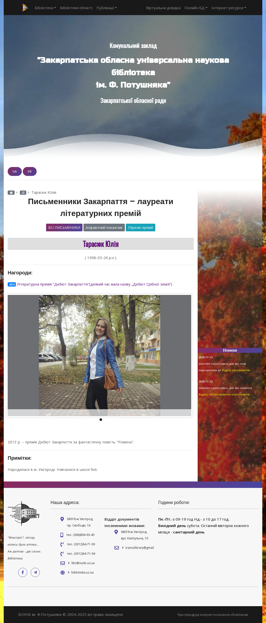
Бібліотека (45, 7)
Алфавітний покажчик (104, 227)
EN (30, 171)
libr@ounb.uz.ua (83, 563)
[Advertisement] (230, 269)
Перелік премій (140, 227)
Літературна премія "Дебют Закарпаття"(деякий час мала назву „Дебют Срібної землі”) (94, 284)
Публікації (106, 7)
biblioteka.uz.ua (82, 572)
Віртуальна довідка (163, 7)
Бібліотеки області (76, 7)
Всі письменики (64, 227)
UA (15, 171)
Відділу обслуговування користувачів (224, 394)
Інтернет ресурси (229, 7)
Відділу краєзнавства (236, 370)
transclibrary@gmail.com (143, 548)
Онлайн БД (196, 7)
